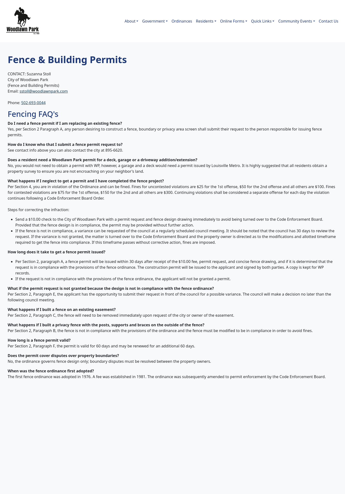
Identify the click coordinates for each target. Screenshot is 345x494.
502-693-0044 (33, 102)
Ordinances (182, 21)
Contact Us (328, 21)
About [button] (130, 21)
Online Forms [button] (232, 21)
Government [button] (153, 21)
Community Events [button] (295, 21)
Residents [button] (204, 21)
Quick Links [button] (261, 21)
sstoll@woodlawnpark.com (44, 91)
